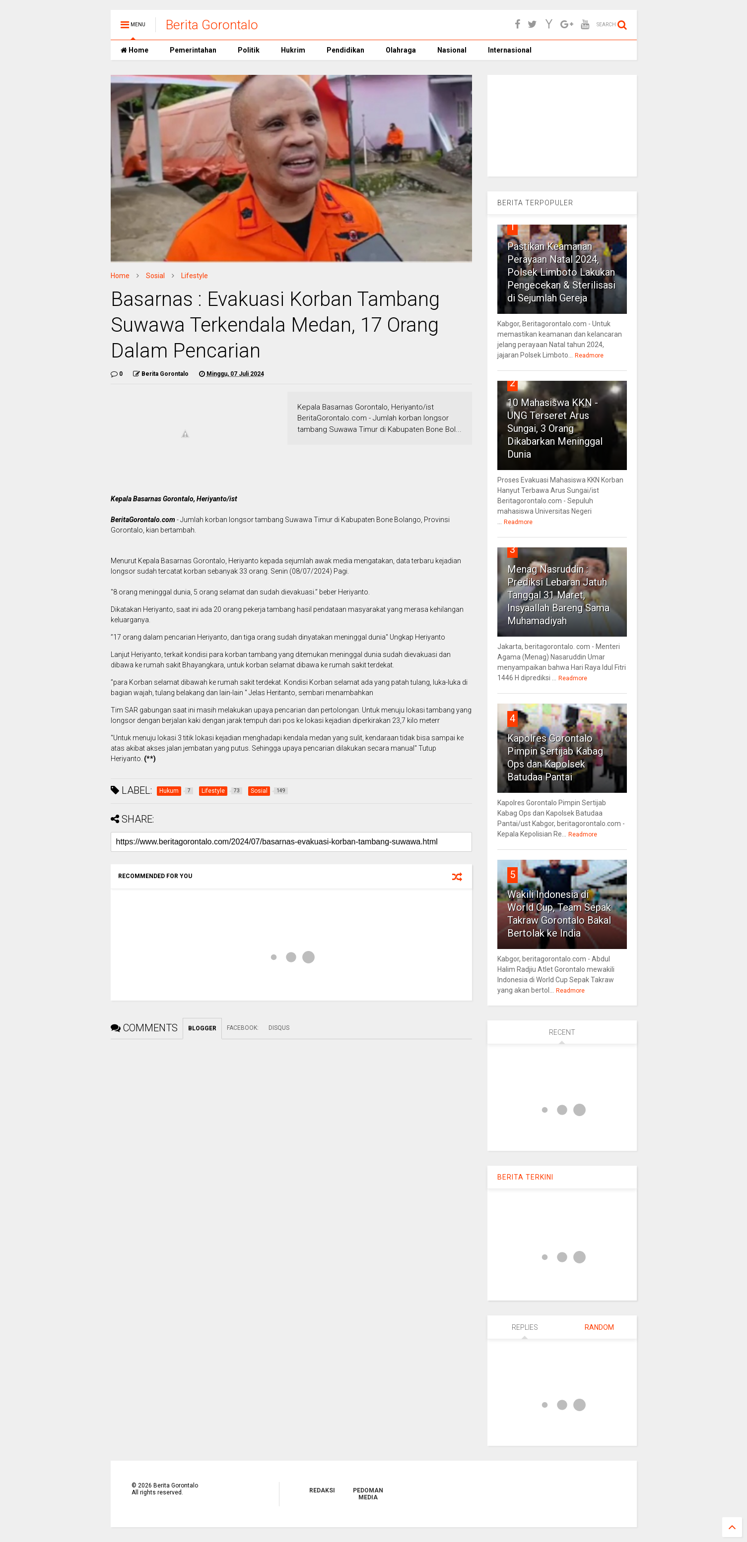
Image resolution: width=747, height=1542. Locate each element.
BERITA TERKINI (525, 1177)
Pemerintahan (192, 50)
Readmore (589, 355)
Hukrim (292, 50)
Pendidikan (344, 50)
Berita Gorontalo (212, 24)
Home (134, 50)
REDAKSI (322, 1490)
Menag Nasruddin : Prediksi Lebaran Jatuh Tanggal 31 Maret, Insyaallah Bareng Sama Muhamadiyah (558, 595)
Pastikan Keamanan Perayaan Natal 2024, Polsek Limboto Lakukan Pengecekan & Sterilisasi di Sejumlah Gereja (561, 272)
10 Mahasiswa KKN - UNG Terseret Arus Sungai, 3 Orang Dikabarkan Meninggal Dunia (555, 428)
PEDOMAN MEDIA (368, 1494)
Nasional (451, 50)
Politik (248, 50)
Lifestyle (194, 276)
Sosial (155, 276)
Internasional (509, 50)
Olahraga (400, 50)
